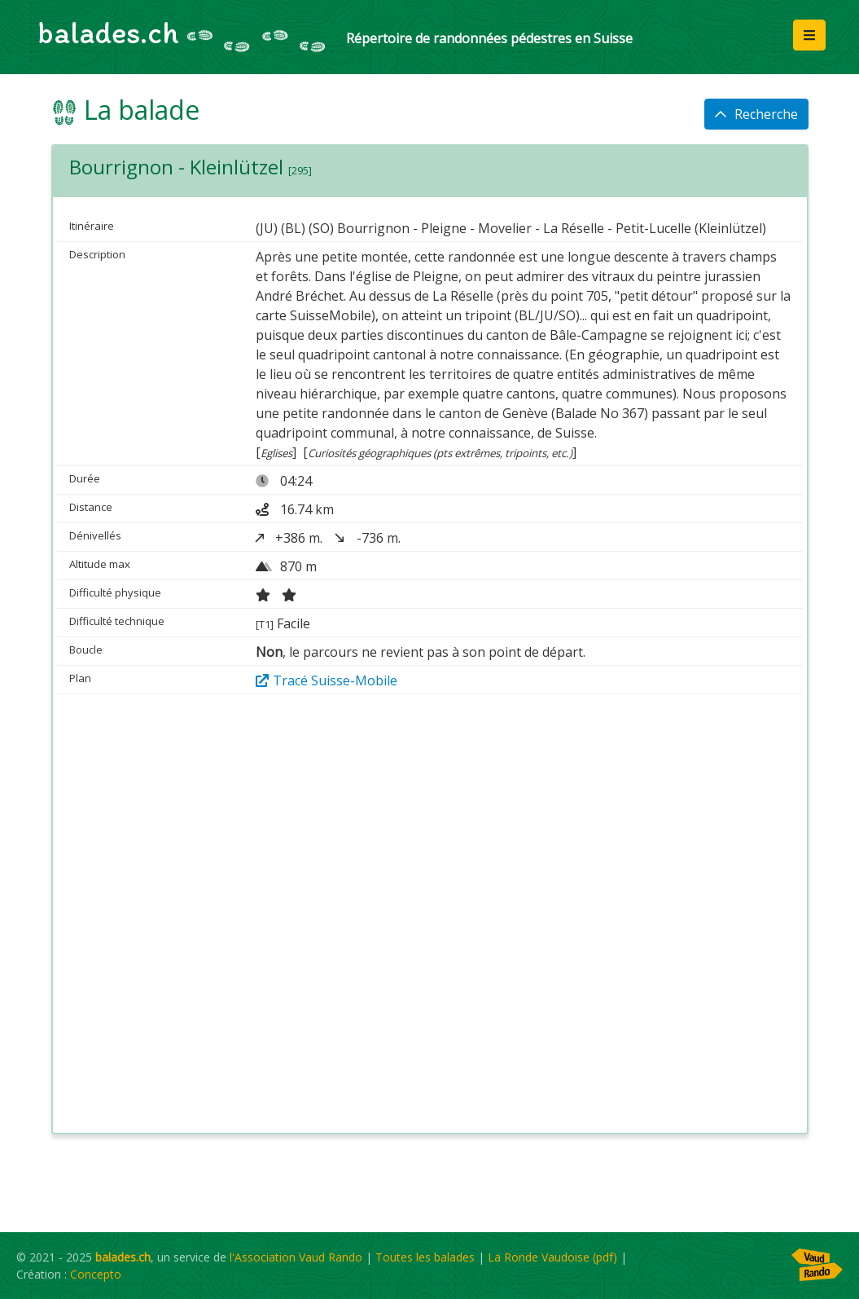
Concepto (95, 1274)
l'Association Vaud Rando (296, 1257)
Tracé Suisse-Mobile (326, 680)
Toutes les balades (425, 1257)
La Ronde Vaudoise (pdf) (552, 1257)
